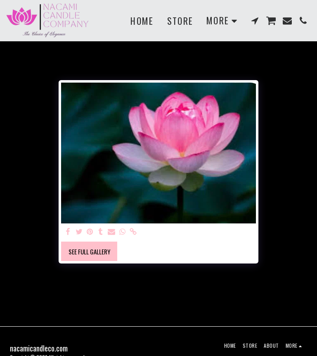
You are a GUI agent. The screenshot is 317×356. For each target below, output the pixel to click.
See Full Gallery (89, 251)
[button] (255, 20)
